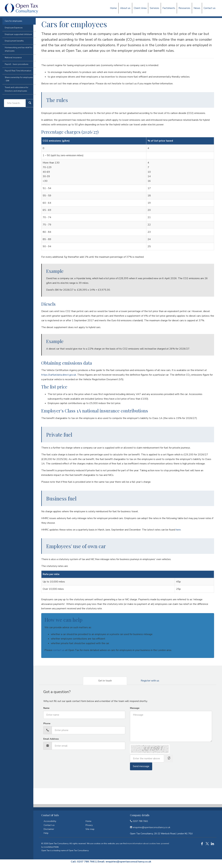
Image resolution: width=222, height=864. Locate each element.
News (197, 8)
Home (113, 8)
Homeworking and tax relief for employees (16, 62)
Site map (90, 829)
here (178, 529)
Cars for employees (11, 34)
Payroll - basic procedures (14, 77)
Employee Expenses (11, 41)
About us (125, 8)
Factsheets (168, 8)
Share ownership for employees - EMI (16, 92)
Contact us (209, 8)
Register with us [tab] (150, 680)
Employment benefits (11, 54)
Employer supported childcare (16, 47)
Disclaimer (49, 829)
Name (46, 708)
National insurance (10, 70)
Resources (184, 8)
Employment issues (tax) (18, 27)
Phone (46, 723)
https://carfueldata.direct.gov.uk (58, 375)
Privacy (89, 825)
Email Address (51, 738)
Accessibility (50, 821)
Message (134, 708)
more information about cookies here (143, 843)
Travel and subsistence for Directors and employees (14, 102)
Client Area (140, 8)
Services (154, 8)
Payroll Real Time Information (15, 84)
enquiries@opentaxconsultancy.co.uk (128, 861)
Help (46, 833)
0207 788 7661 (139, 821)
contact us (59, 650)
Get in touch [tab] (105, 680)
